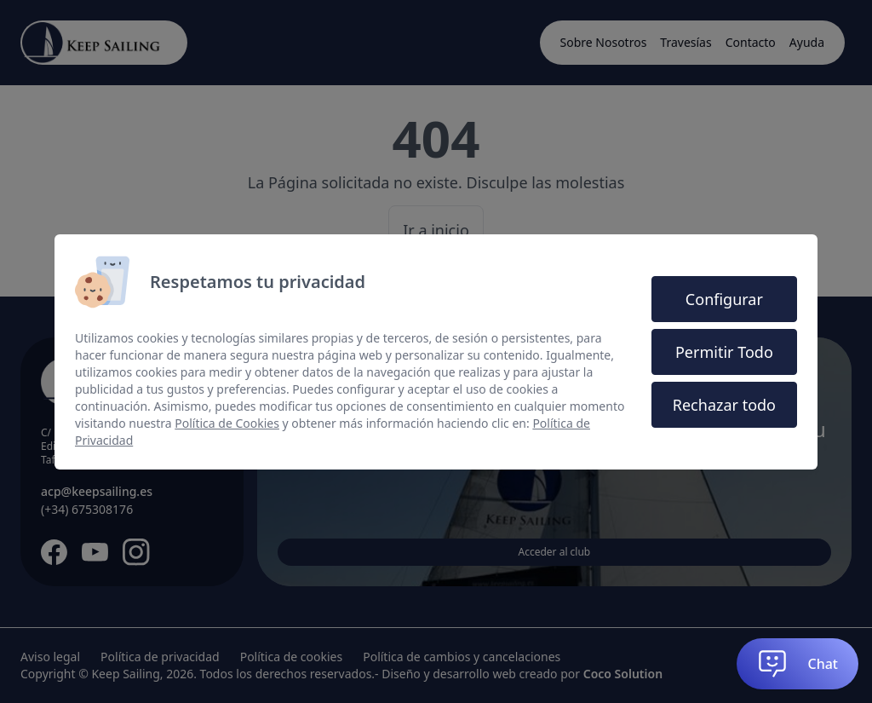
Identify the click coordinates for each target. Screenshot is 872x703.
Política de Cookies (227, 423)
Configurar (724, 299)
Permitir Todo (724, 352)
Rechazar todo (724, 405)
